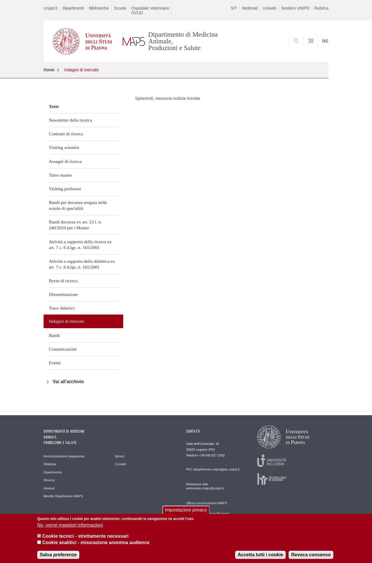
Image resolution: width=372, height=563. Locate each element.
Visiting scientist (64, 147)
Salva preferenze (58, 557)
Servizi (119, 456)
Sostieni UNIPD (295, 8)
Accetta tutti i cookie (260, 557)
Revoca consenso (311, 557)
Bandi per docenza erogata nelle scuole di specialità (78, 205)
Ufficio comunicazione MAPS (206, 503)
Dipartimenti (73, 8)
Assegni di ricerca (65, 161)
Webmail (250, 8)
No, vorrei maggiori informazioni (70, 528)
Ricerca (49, 480)
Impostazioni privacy (186, 513)
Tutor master (60, 175)
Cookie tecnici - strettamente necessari (85, 539)
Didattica (50, 464)
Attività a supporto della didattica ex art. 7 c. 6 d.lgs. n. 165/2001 (82, 264)
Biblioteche (99, 8)
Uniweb (269, 8)
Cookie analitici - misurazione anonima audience (95, 546)
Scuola (120, 8)
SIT (234, 8)
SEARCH (318, 48)
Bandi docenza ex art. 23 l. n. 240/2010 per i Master (75, 224)
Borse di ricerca (63, 280)
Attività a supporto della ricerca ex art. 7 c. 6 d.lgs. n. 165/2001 (80, 244)
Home (49, 70)
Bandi (54, 335)
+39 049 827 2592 (212, 455)
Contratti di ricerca (66, 133)
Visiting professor (65, 188)
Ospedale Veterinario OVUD (150, 10)
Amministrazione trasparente (64, 456)
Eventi (55, 362)
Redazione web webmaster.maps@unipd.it (205, 486)
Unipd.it (50, 8)
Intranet (49, 488)
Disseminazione (63, 294)
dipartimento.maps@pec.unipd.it (216, 469)
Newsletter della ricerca (70, 120)
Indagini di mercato (81, 70)
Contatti (120, 464)
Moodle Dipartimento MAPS (63, 496)
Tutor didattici (62, 308)
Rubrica (321, 8)
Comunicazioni (62, 349)
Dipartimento (53, 472)
